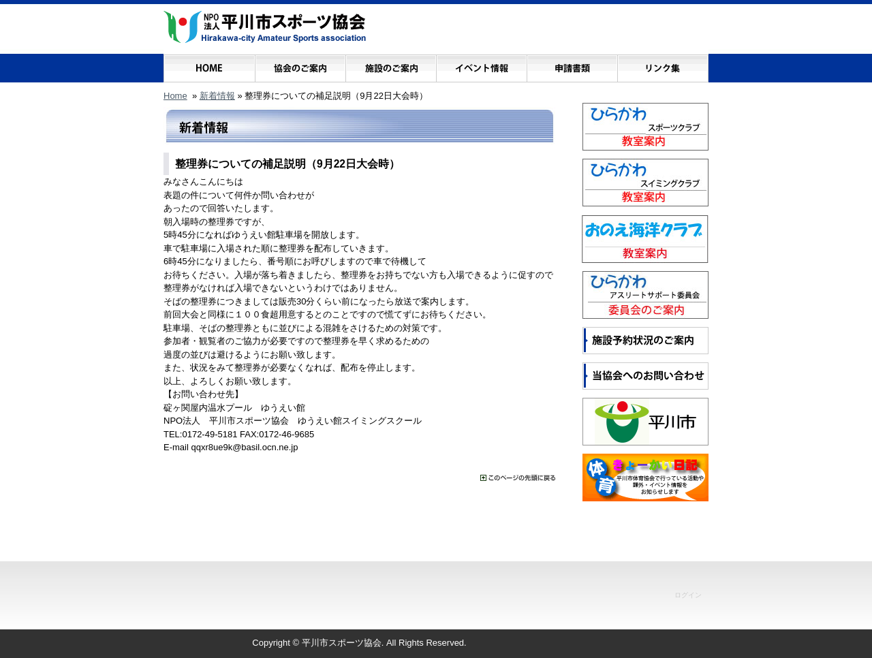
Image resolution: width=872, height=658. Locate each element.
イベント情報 (481, 65)
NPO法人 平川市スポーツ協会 (265, 27)
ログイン (688, 595)
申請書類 (572, 65)
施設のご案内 (390, 65)
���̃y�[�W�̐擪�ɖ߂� (517, 478)
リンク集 (662, 65)
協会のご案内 (300, 65)
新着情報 (217, 96)
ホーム (209, 65)
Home (175, 96)
